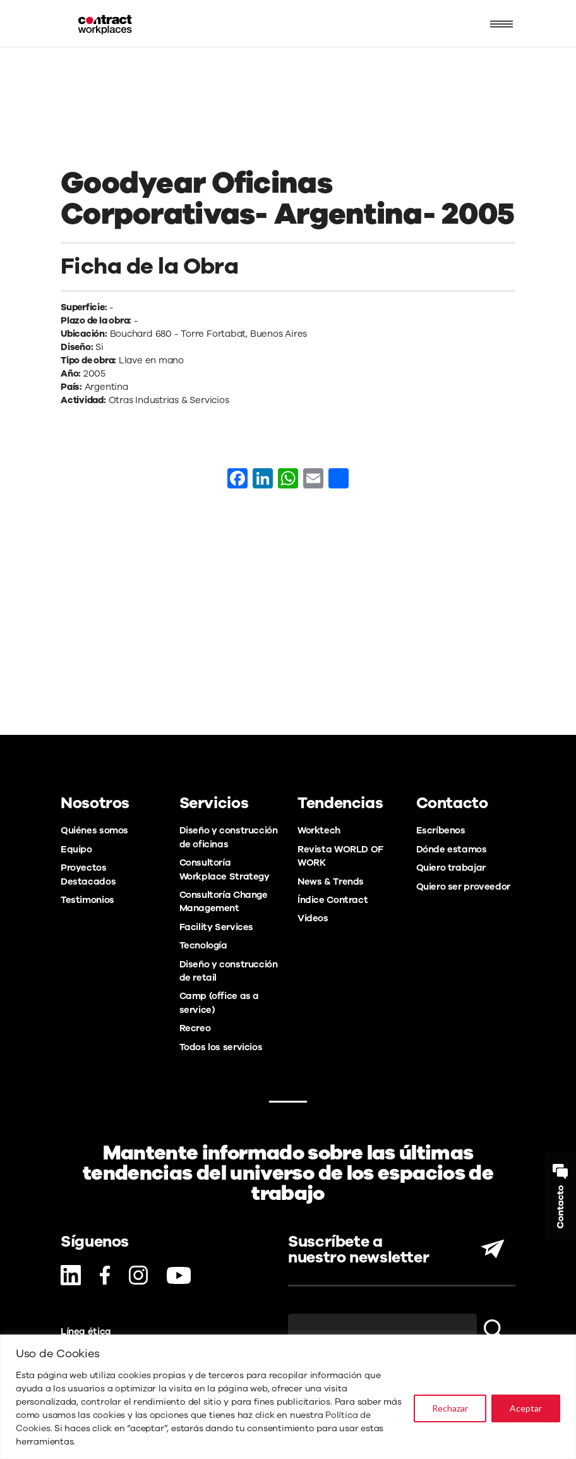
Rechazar (450, 1408)
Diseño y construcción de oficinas (228, 837)
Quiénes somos (94, 830)
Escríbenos (440, 830)
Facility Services (216, 927)
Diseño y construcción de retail (228, 971)
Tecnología (203, 945)
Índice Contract (332, 899)
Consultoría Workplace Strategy (224, 869)
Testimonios (87, 899)
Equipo (76, 849)
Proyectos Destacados (88, 874)
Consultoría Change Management (223, 901)
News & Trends (330, 881)
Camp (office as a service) (219, 1002)
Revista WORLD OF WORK (340, 856)
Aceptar (526, 1408)
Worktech (318, 830)
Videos (312, 918)
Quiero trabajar (451, 867)
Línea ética (86, 1331)
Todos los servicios (221, 1047)
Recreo (195, 1028)
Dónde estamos (451, 849)
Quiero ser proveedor (463, 886)
